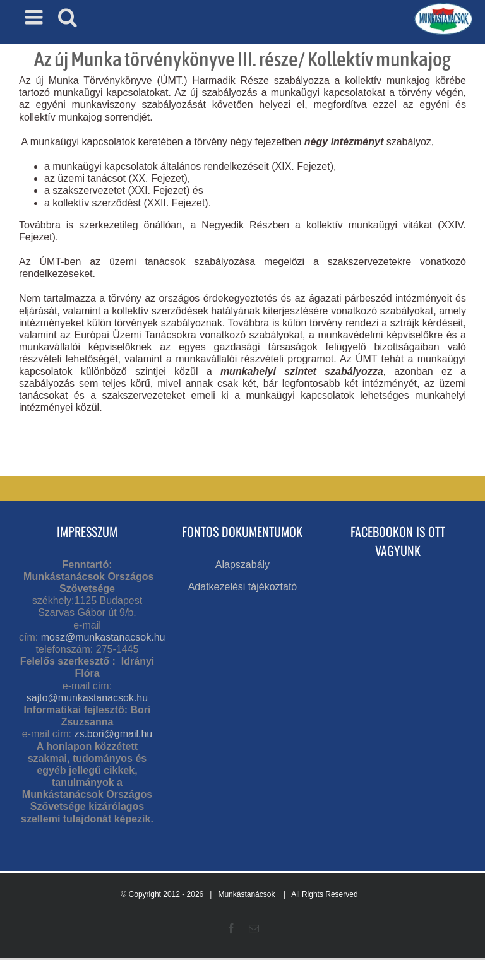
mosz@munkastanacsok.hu (103, 637)
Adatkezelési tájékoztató (242, 586)
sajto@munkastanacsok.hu (87, 697)
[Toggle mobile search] (67, 17)
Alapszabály (242, 564)
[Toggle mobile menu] (35, 17)
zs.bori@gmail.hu (113, 733)
